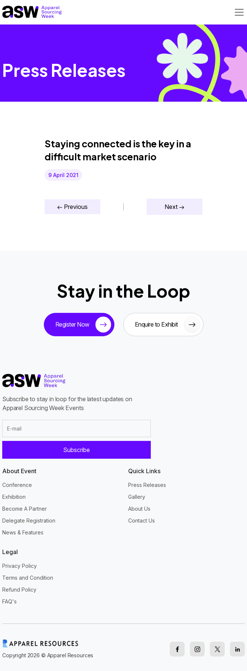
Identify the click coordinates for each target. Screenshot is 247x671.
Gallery (136, 497)
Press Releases (147, 485)
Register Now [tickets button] (83, 325)
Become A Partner (24, 508)
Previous (72, 206)
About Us (139, 508)
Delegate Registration (28, 520)
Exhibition (14, 497)
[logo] (32, 11)
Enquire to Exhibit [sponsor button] (167, 324)
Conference (17, 485)
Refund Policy (19, 589)
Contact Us (141, 520)
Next (174, 206)
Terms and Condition (27, 578)
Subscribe (76, 450)
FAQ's (9, 601)
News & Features (22, 532)
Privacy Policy (19, 566)
